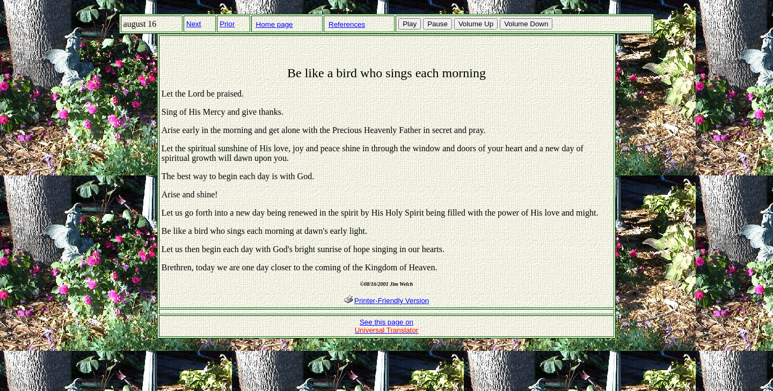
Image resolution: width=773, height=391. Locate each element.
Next (193, 24)
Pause (437, 24)
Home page (274, 24)
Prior (227, 24)
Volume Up (475, 24)
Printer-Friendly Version (391, 301)
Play (410, 24)
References (347, 24)
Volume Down (526, 24)
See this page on (387, 326)
